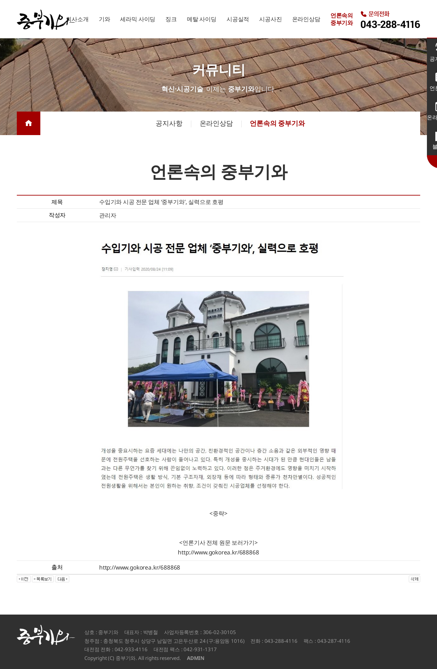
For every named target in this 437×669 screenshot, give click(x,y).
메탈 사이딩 (201, 19)
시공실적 (238, 19)
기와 (104, 19)
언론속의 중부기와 (277, 123)
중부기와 (46, 19)
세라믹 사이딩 (137, 19)
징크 (171, 19)
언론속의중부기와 (341, 19)
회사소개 (77, 19)
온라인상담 (306, 19)
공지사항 (169, 123)
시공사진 (270, 19)
